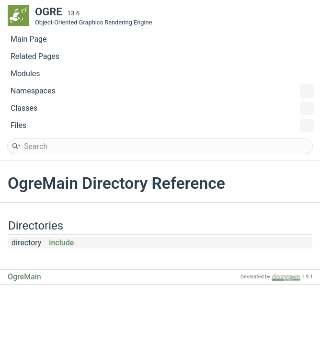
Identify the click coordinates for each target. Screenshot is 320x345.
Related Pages (35, 56)
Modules (25, 73)
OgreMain (24, 276)
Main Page (29, 39)
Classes (162, 108)
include (61, 242)
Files (162, 125)
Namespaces (162, 91)
